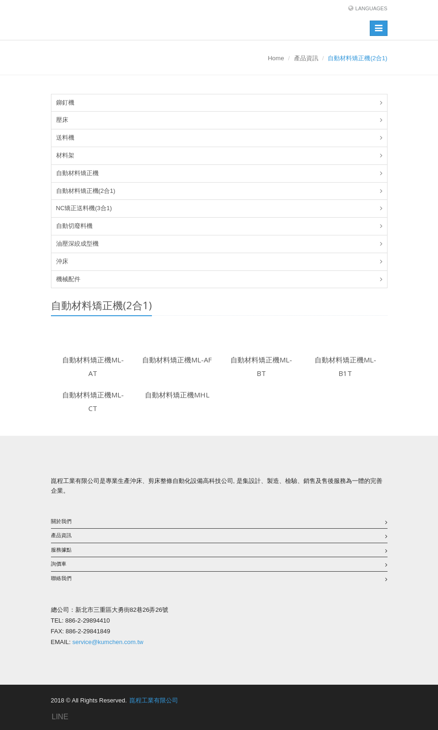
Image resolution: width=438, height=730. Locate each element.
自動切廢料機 (74, 225)
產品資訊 (306, 58)
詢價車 (58, 564)
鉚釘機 (65, 102)
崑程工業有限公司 (153, 700)
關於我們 (61, 521)
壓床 (62, 119)
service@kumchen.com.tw (108, 641)
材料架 (65, 155)
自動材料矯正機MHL (177, 394)
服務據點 (61, 550)
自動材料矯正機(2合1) (85, 190)
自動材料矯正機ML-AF (177, 359)
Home (276, 58)
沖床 (62, 261)
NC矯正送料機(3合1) (84, 208)
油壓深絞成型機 (77, 243)
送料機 (65, 137)
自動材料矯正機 (77, 173)
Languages (371, 8)
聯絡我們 (61, 578)
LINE (60, 717)
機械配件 (68, 279)
